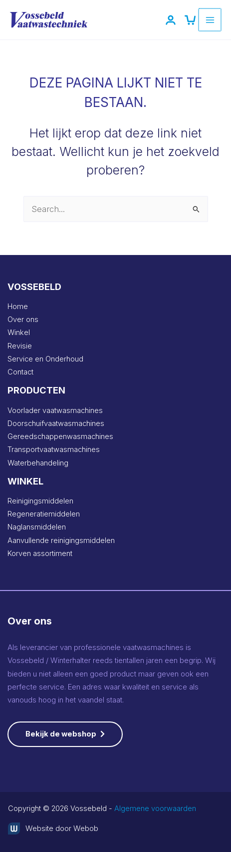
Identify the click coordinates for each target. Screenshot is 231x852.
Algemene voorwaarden (155, 808)
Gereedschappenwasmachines (60, 436)
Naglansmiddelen (36, 527)
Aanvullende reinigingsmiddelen (61, 540)
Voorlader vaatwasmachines (55, 410)
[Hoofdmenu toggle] (210, 19)
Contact (20, 372)
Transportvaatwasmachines (53, 449)
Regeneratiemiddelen (43, 514)
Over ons (22, 319)
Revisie (19, 346)
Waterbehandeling (37, 463)
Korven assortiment (39, 553)
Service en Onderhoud (45, 359)
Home (17, 306)
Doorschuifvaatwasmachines (55, 423)
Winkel (18, 332)
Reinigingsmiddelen (40, 501)
